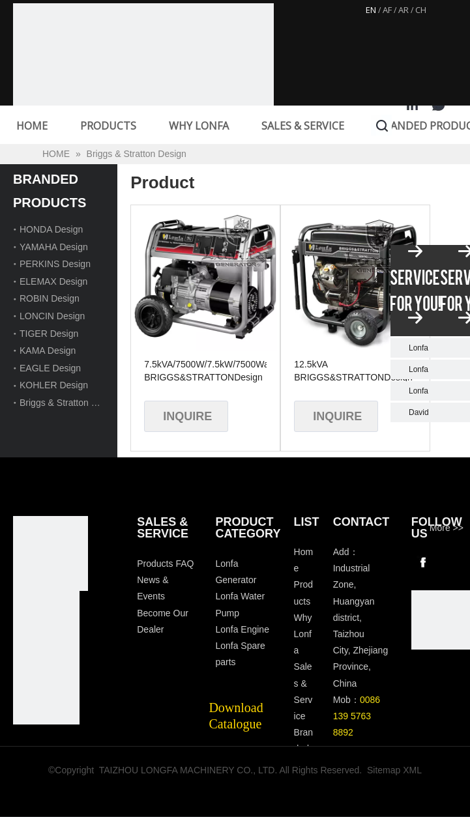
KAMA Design (48, 350)
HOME (32, 126)
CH (420, 10)
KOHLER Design (54, 385)
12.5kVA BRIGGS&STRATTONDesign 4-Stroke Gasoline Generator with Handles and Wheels (353, 371)
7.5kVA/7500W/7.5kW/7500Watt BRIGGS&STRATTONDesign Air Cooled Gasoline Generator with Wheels (205, 371)
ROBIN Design (50, 298)
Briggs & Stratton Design (69, 402)
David (419, 412)
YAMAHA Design (54, 247)
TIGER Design (49, 333)
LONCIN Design (52, 316)
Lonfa (418, 347)
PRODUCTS (108, 126)
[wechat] (440, 619)
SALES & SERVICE (302, 126)
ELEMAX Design (53, 281)
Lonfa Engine (242, 629)
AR (403, 10)
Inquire (187, 416)
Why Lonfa (303, 633)
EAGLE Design (50, 368)
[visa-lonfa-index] (46, 624)
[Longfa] (50, 553)
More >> (446, 527)
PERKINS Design (55, 264)
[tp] (46, 691)
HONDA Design (51, 229)
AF (387, 10)
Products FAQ (165, 563)
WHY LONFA (199, 126)
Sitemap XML (394, 770)
